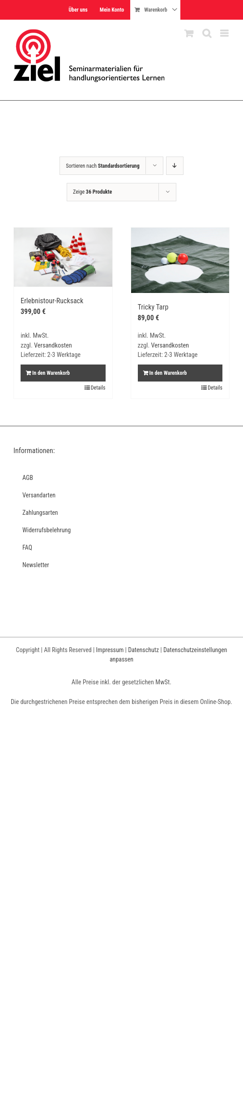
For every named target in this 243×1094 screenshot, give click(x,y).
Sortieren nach (103, 166)
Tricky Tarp (153, 307)
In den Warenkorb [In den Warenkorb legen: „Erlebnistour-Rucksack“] (51, 373)
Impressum (110, 649)
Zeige (92, 192)
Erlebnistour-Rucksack (52, 301)
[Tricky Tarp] (180, 260)
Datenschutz (143, 649)
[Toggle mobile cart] (188, 33)
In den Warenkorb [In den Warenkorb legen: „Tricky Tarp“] (168, 373)
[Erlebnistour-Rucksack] (63, 257)
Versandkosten (53, 345)
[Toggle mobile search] (206, 33)
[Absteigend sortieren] (174, 166)
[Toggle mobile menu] (225, 33)
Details (98, 388)
